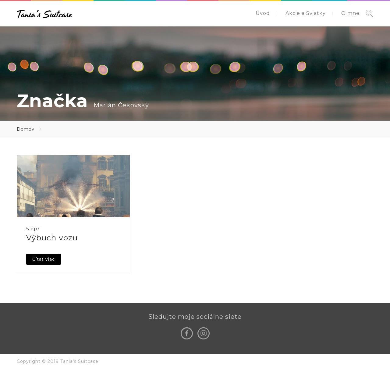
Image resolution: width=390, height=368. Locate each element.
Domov (25, 129)
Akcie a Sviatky (305, 13)
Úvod (263, 13)
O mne (350, 13)
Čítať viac (43, 259)
